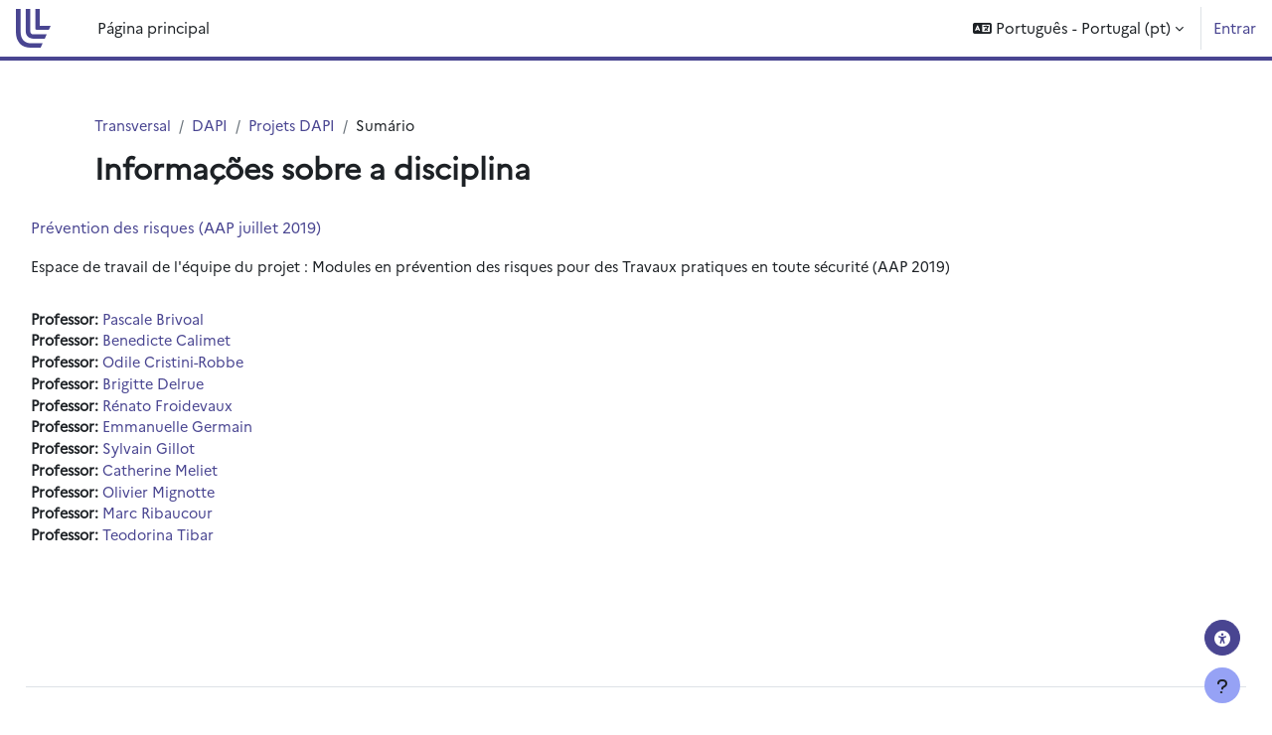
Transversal (134, 125)
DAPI (213, 125)
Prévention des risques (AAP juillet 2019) (221, 228)
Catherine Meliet (212, 477)
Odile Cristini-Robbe (227, 365)
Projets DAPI (298, 125)
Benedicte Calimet (219, 343)
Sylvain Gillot (199, 454)
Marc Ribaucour (209, 522)
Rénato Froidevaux (220, 409)
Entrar (1234, 27)
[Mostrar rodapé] (1222, 685)
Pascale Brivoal (205, 320)
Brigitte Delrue (205, 387)
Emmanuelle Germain (229, 432)
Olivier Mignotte (211, 499)
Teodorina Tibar (210, 543)
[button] (1078, 28)
